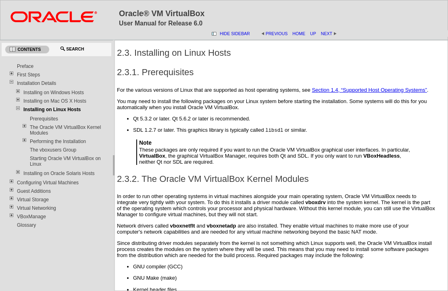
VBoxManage (31, 216)
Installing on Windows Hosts (53, 92)
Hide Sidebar (235, 33)
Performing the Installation (58, 141)
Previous (277, 33)
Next (329, 33)
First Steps (28, 75)
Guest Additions (34, 191)
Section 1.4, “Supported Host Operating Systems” (369, 90)
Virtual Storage (33, 199)
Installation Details (36, 83)
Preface (25, 66)
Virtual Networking (36, 208)
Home (298, 33)
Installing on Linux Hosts (52, 109)
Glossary (26, 225)
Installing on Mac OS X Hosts (54, 101)
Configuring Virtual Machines (48, 183)
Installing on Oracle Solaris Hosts (59, 173)
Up (313, 33)
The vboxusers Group (53, 150)
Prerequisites (44, 119)
